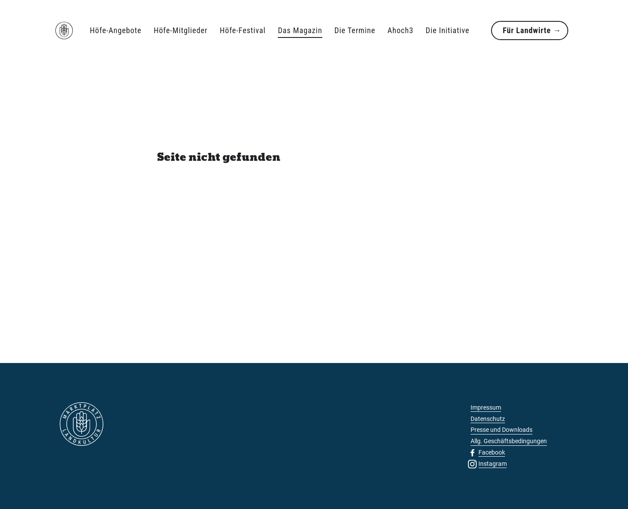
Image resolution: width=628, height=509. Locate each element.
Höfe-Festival (243, 30)
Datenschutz (488, 418)
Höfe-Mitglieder (181, 30)
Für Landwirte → (532, 30)
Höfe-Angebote (115, 30)
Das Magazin (300, 30)
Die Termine (354, 30)
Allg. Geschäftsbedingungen (509, 441)
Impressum (486, 407)
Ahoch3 (400, 30)
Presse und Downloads (501, 429)
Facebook (491, 452)
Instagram (492, 463)
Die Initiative (447, 30)
